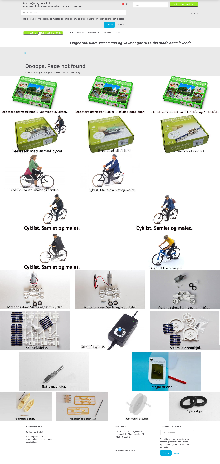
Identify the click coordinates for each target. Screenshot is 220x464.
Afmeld (121, 24)
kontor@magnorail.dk (37, 3)
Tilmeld (109, 24)
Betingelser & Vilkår (35, 432)
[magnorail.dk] (43, 32)
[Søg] (166, 4)
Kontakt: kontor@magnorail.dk (129, 431)
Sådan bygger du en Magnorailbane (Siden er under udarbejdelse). (39, 439)
